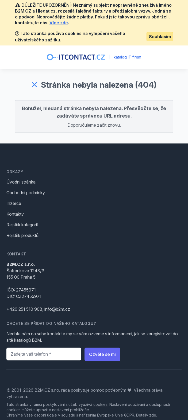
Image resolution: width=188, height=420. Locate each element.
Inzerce (13, 203)
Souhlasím (160, 36)
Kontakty (15, 214)
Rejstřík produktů (22, 235)
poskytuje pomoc (87, 390)
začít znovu (108, 125)
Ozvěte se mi (102, 354)
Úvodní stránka (21, 182)
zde (152, 415)
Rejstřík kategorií (22, 224)
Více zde (58, 22)
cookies (100, 404)
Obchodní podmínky (25, 192)
